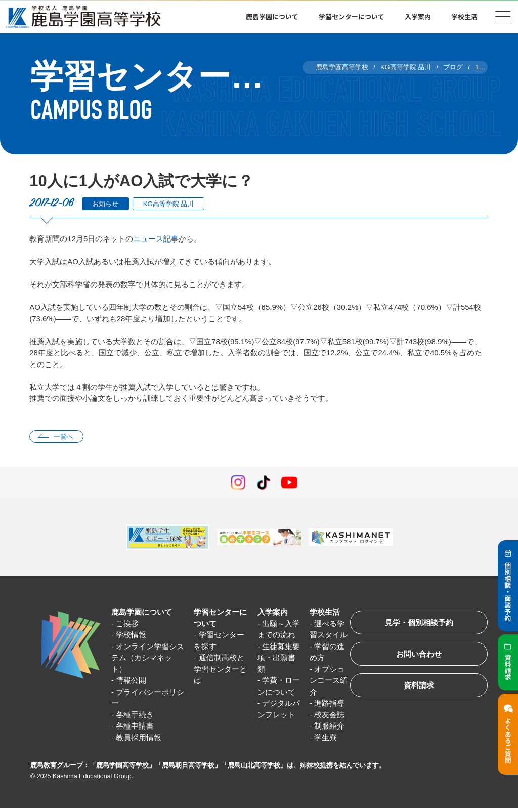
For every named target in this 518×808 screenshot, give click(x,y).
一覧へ (63, 436)
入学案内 (418, 16)
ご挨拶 (127, 623)
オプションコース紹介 (329, 680)
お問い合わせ (419, 654)
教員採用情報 (138, 737)
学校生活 (464, 16)
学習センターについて (351, 16)
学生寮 (325, 737)
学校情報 (131, 634)
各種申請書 (135, 725)
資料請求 (419, 685)
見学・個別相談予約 (419, 622)
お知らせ (105, 204)
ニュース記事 (156, 238)
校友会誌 (329, 714)
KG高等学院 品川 (168, 204)
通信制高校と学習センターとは (220, 668)
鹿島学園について (272, 16)
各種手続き (135, 714)
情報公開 (131, 680)
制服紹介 (329, 725)
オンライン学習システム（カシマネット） (147, 657)
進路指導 (329, 703)
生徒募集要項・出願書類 (278, 657)
